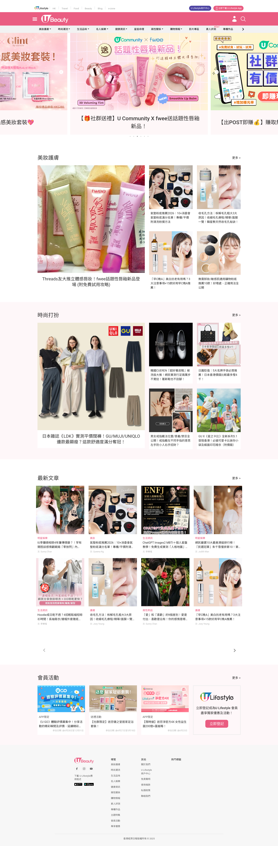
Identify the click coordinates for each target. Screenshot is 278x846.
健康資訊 (120, 29)
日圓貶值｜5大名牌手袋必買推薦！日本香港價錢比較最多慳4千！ (217, 375)
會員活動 (115, 820)
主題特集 (115, 815)
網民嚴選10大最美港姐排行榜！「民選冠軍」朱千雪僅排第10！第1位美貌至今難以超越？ (217, 547)
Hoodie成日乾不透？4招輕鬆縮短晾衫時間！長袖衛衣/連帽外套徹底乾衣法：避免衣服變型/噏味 (59, 619)
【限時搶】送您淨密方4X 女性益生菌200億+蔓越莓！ (165, 724)
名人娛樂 (101, 29)
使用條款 (145, 784)
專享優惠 (115, 826)
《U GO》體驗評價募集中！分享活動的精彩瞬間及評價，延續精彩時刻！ (60, 724)
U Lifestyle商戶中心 (200, 8)
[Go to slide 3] (137, 136)
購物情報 (175, 29)
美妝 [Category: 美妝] (92, 538)
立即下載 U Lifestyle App (228, 8)
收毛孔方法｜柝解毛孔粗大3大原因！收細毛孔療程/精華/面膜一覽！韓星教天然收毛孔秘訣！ (218, 218)
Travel (65, 8)
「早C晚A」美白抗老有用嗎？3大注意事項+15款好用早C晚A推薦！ (171, 283)
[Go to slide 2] (133, 136)
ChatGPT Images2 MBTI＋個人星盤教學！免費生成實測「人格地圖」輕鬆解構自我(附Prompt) (165, 547)
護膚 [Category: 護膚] (92, 610)
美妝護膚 (44, 29)
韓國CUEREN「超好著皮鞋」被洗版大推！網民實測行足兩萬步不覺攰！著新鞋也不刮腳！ (171, 375)
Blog (100, 8)
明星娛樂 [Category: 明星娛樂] (42, 538)
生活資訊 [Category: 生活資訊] (148, 538)
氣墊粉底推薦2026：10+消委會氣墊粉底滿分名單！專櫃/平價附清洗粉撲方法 (170, 218)
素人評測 (115, 803)
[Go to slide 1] (130, 136)
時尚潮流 (63, 29)
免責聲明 (145, 779)
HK (54, 8)
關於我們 (145, 764)
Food (76, 8)
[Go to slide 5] (144, 136)
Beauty (88, 8)
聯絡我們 (145, 796)
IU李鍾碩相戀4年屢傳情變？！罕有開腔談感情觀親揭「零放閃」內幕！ (59, 547)
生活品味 (82, 29)
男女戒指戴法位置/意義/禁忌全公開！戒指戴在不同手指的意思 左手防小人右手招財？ (171, 441)
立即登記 (217, 724)
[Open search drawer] (243, 19)
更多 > (236, 158)
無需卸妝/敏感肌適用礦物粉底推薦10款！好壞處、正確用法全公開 (218, 283)
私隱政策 (145, 790)
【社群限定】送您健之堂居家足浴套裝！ (112, 724)
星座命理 (139, 29)
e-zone (111, 8)
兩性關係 (156, 29)
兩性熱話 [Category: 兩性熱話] (148, 610)
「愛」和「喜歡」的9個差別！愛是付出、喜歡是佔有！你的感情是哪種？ (165, 619)
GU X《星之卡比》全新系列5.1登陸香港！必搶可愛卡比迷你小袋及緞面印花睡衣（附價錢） (218, 441)
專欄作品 (115, 809)
